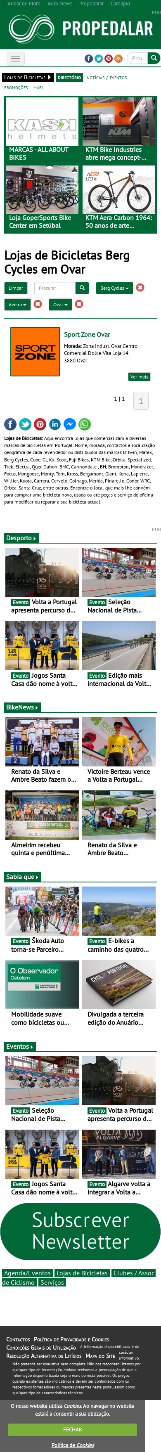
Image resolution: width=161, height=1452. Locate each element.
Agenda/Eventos (27, 1273)
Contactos (18, 1339)
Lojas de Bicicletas (82, 1273)
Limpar (16, 288)
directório (69, 77)
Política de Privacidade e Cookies (71, 1339)
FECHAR (72, 1429)
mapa (38, 87)
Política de (73, 1445)
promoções (16, 87)
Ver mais (139, 377)
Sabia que (22, 877)
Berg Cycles (114, 288)
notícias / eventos (107, 77)
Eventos (20, 1046)
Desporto (21, 538)
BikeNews (22, 707)
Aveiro (17, 304)
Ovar (60, 304)
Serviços (52, 1282)
